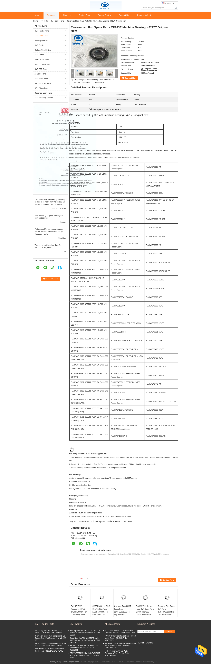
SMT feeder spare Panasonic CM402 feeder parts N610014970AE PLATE (49, 650)
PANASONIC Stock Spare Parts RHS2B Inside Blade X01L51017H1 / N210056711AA (120, 638)
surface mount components (119, 521)
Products (51, 15)
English (169, 3)
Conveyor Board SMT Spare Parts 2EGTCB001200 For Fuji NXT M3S (122, 610)
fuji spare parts (98, 521)
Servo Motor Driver (42, 60)
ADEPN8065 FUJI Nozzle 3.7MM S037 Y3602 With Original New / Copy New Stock (85, 655)
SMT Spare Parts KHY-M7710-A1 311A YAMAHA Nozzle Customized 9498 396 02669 (85, 633)
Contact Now (130, 78)
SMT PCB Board (41, 69)
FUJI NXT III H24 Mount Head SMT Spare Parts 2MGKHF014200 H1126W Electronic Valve (145, 612)
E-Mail (141, 643)
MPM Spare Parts (41, 40)
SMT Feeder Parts (42, 31)
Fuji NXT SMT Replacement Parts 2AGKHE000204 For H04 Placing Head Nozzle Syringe (79, 612)
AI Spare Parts (40, 74)
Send (169, 631)
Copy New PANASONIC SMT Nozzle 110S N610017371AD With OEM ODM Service (85, 640)
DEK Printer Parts (41, 88)
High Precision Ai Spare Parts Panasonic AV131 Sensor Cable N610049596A (117, 653)
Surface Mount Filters (43, 50)
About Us (67, 15)
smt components (81, 521)
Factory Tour (84, 15)
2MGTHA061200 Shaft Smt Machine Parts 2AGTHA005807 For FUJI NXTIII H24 (101, 610)
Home (36, 15)
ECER (156, 662)
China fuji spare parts (71, 662)
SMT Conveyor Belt (42, 64)
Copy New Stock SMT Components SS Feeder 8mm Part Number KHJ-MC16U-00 (50, 638)
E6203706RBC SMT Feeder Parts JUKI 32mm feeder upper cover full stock (50, 644)
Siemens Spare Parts (43, 83)
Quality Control (104, 15)
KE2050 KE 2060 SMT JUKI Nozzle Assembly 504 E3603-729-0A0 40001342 (84, 648)
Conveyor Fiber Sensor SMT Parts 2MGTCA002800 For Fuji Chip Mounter (167, 610)
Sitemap (149, 643)
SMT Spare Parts (57, 21)
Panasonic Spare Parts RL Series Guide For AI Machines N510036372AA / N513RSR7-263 (120, 645)
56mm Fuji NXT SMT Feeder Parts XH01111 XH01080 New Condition (48, 632)
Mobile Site (142, 646)
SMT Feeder (39, 45)
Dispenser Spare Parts (43, 93)
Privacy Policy (55, 662)
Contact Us (124, 15)
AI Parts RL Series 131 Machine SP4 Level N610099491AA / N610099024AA (120, 632)
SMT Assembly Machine (44, 98)
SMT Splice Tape (41, 79)
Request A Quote (144, 15)
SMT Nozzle (39, 55)
